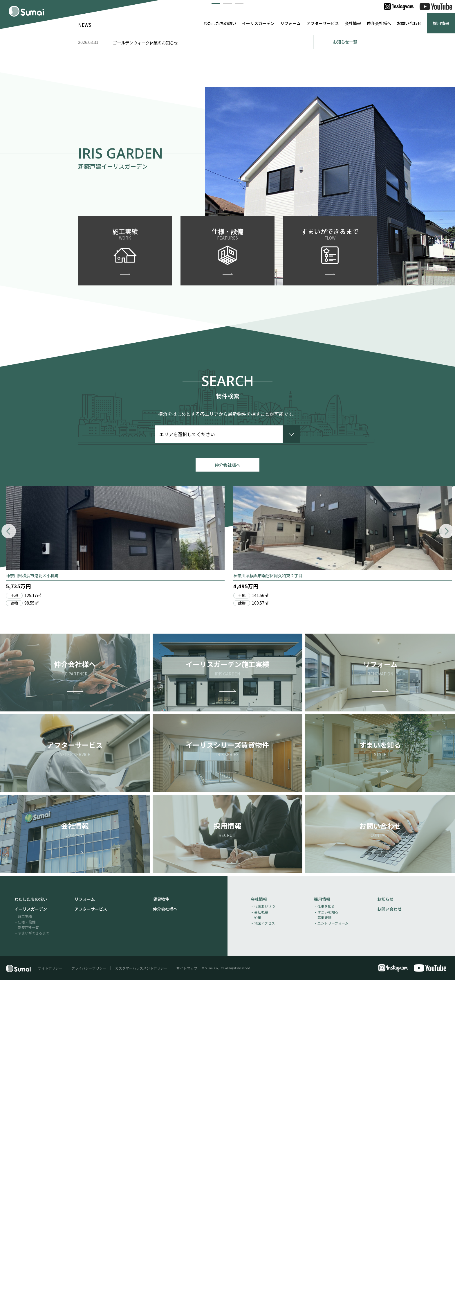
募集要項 (324, 1235)
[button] (216, 315)
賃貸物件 (161, 1217)
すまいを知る (327, 1229)
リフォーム (290, 23)
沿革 (257, 1235)
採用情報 (441, 23)
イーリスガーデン (258, 23)
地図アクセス (264, 1240)
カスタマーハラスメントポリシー (141, 1285)
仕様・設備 (26, 1239)
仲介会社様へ (379, 23)
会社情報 (353, 23)
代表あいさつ (264, 1223)
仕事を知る (326, 1223)
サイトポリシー (50, 1285)
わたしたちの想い (220, 23)
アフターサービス (322, 23)
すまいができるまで (33, 1250)
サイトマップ (186, 1285)
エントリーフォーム (333, 1240)
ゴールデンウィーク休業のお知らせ (145, 356)
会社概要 (261, 1229)
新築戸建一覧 (28, 1245)
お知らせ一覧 (345, 355)
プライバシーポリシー (88, 1285)
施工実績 (25, 1233)
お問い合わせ (409, 23)
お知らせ (385, 1217)
